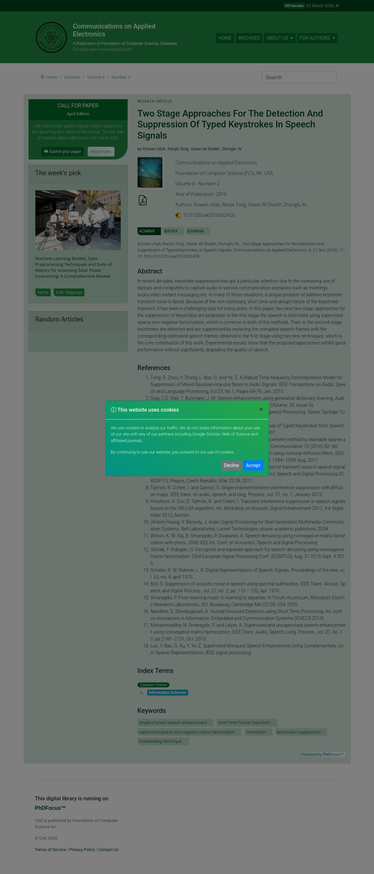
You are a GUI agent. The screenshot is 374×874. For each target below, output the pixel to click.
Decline (231, 465)
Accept (253, 465)
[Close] (261, 410)
